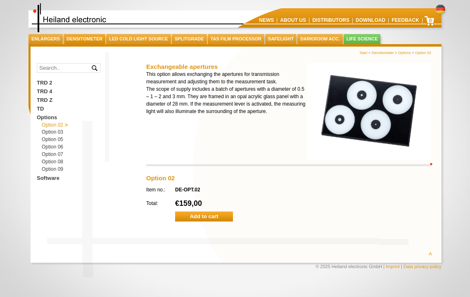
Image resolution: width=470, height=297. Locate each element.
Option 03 (52, 132)
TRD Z (44, 100)
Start (364, 53)
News (266, 20)
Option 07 (52, 154)
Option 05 (52, 139)
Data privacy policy (423, 266)
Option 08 (52, 162)
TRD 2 (44, 83)
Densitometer (383, 53)
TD (40, 109)
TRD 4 (44, 91)
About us (293, 20)
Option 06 (52, 147)
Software (48, 178)
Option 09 (52, 169)
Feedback (405, 20)
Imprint (393, 266)
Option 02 (423, 53)
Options (404, 53)
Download (370, 20)
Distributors (330, 20)
